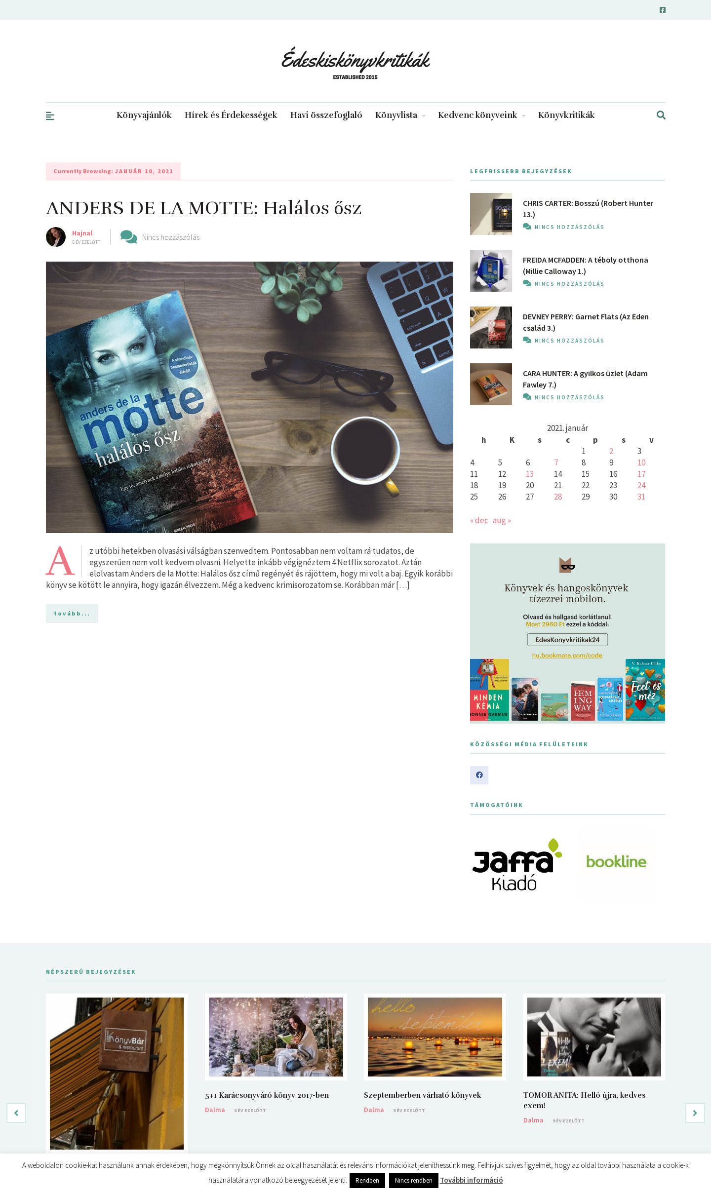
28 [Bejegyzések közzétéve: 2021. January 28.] (558, 496)
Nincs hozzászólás (170, 237)
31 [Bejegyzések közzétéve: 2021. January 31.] (641, 496)
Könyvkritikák (566, 115)
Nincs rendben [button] (414, 1180)
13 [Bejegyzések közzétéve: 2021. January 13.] (530, 473)
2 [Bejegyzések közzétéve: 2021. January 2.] (611, 451)
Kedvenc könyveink (481, 115)
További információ (471, 1180)
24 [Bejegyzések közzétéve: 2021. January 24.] (641, 485)
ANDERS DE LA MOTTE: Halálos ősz (204, 208)
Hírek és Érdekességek (231, 115)
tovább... (72, 613)
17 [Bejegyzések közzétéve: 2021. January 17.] (641, 473)
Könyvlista (400, 115)
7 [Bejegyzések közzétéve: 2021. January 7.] (556, 462)
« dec (479, 520)
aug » (502, 520)
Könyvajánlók (144, 115)
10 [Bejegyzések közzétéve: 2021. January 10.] (641, 462)
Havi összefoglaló (326, 115)
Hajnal (82, 233)
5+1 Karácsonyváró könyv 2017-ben (267, 1095)
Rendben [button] (367, 1180)
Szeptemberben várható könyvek (422, 1095)
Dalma (215, 1109)
